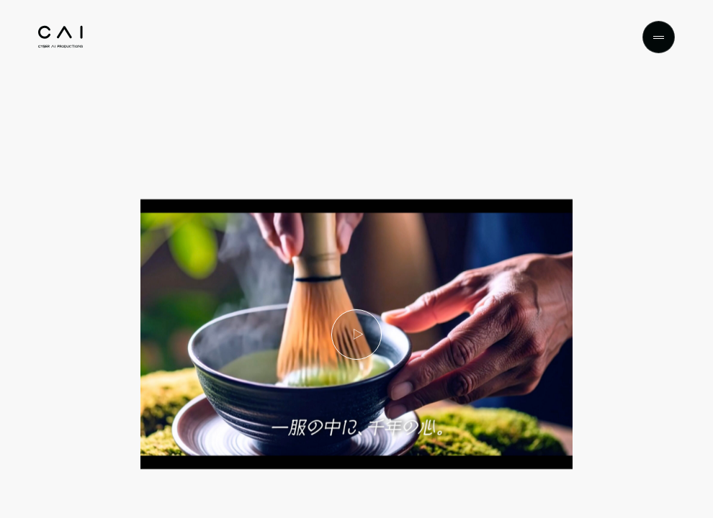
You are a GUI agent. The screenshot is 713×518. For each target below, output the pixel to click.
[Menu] (658, 37)
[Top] (60, 36)
